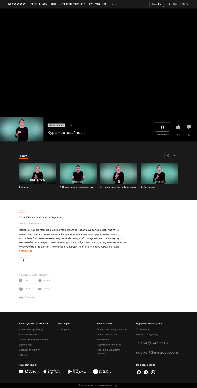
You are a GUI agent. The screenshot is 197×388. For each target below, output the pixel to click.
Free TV (156, 4)
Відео (23, 156)
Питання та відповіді (147, 334)
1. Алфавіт (24, 187)
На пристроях (104, 323)
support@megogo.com (157, 352)
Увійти (184, 4)
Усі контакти (143, 329)
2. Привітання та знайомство (76, 187)
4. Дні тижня (148, 187)
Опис (22, 210)
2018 (22, 217)
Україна (56, 217)
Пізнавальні (33, 217)
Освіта (46, 217)
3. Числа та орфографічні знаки (118, 187)
